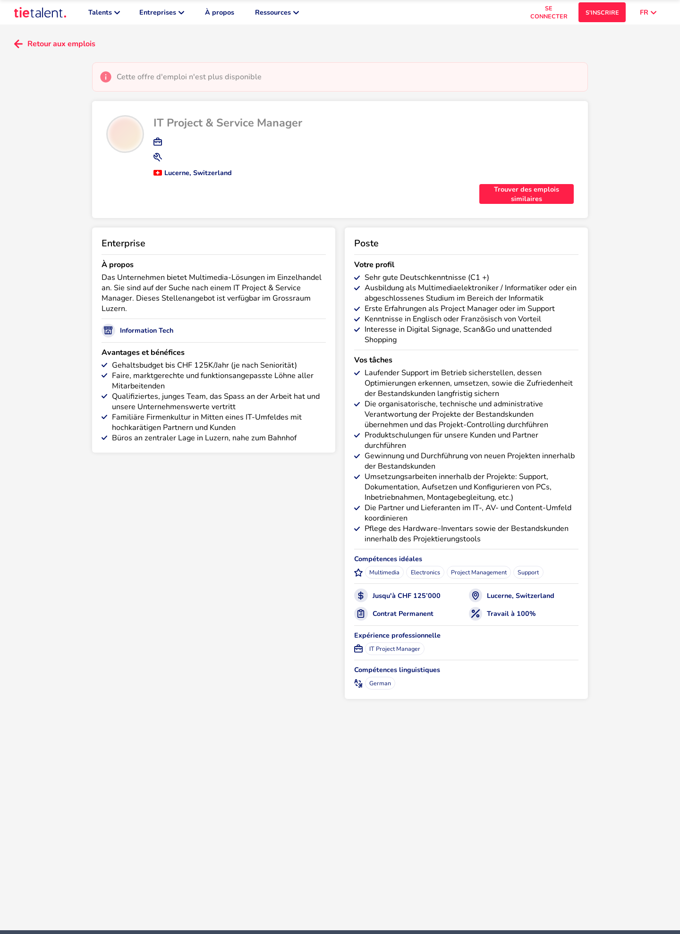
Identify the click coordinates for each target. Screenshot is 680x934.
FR (648, 14)
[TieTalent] (40, 14)
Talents (104, 14)
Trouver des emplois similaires (526, 197)
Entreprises (161, 14)
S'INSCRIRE (602, 14)
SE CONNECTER (549, 14)
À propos (219, 14)
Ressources (277, 14)
